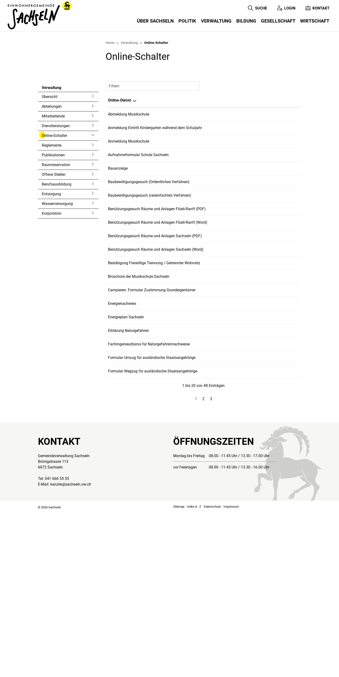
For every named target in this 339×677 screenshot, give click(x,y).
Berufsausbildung (56, 258)
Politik (187, 21)
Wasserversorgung (57, 277)
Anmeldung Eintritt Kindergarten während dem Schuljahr (155, 210)
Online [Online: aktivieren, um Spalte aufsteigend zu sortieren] (237, 174)
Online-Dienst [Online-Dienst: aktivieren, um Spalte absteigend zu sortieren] (119, 174)
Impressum (231, 671)
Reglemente (51, 219)
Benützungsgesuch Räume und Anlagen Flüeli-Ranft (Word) (157, 338)
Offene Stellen (53, 248)
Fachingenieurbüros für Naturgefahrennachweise (149, 496)
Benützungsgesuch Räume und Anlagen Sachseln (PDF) (155, 356)
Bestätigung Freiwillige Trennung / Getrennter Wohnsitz (154, 391)
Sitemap (178, 671)
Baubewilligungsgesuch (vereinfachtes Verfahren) (149, 303)
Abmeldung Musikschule (128, 188)
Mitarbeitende (53, 190)
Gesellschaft (278, 21)
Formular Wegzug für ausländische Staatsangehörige (152, 531)
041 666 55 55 (57, 643)
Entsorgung (51, 267)
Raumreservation (56, 238)
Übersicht (49, 170)
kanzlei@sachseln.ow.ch (70, 648)
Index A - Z (194, 671)
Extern (287, 270)
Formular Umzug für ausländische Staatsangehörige (151, 514)
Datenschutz (212, 671)
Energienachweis (122, 443)
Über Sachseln (155, 21)
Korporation (51, 287)
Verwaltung (216, 21)
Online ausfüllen (255, 192)
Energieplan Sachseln (126, 461)
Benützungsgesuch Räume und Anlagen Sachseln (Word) (156, 373)
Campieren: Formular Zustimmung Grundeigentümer (151, 426)
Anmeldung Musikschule (128, 228)
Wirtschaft (314, 21)
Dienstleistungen (56, 199)
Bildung (246, 21)
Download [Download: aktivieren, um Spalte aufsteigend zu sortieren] (279, 174)
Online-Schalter (54, 210)
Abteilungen (52, 180)
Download (288, 212)
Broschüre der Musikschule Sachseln (138, 408)
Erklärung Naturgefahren (128, 479)
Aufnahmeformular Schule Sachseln (138, 250)
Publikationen (53, 229)
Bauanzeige (118, 268)
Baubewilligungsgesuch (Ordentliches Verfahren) (149, 285)
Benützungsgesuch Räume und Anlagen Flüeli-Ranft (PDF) (157, 321)
